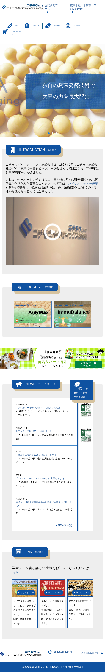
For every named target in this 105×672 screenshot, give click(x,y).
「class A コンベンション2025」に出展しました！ (41, 478)
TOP (16, 26)
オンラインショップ (15, 33)
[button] (49, 133)
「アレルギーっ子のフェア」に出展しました (38, 407)
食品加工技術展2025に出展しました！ (35, 431)
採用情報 (77, 26)
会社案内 (36, 26)
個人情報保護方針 (90, 653)
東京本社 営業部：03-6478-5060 (83, 7)
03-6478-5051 (62, 652)
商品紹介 (57, 26)
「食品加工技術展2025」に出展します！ (36, 455)
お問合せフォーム (52, 7)
